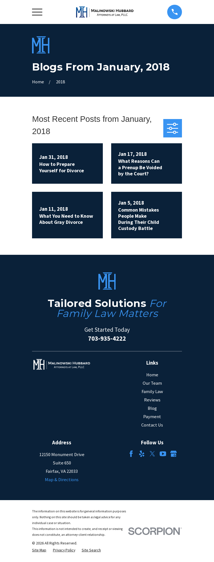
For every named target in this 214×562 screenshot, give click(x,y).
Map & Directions (62, 480)
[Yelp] (141, 453)
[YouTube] (163, 453)
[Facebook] (131, 453)
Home (152, 375)
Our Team (152, 383)
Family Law (152, 391)
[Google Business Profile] (173, 453)
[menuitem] (39, 550)
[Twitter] (152, 453)
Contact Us (152, 425)
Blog (152, 408)
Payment (152, 417)
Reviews (152, 400)
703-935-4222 (107, 338)
